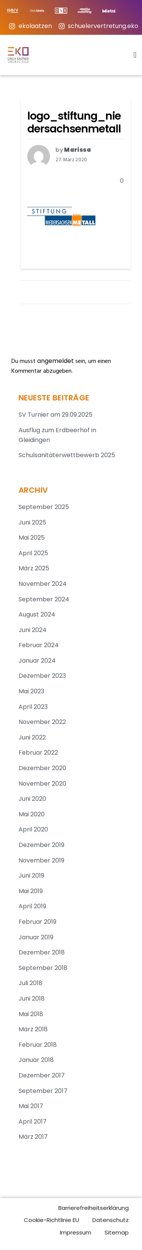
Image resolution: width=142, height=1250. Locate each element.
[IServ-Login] (16, 10)
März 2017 (33, 1136)
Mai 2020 (32, 814)
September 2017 (43, 1091)
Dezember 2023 (42, 675)
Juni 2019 (31, 875)
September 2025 (44, 507)
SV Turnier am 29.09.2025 (55, 414)
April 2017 (33, 1121)
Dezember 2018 (42, 952)
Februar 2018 (38, 1044)
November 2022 (42, 722)
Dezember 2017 (42, 1075)
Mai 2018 (31, 1014)
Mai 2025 (32, 537)
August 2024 (37, 614)
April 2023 (33, 706)
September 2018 (43, 968)
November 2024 (43, 583)
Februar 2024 (39, 645)
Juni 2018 (32, 998)
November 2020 (42, 783)
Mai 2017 (31, 1106)
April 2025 (33, 553)
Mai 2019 (31, 891)
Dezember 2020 (42, 768)
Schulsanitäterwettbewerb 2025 (67, 455)
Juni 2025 (32, 522)
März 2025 (34, 568)
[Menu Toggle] (135, 55)
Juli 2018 (30, 983)
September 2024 (44, 599)
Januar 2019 (36, 937)
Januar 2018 (36, 1059)
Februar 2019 (37, 921)
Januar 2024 (37, 660)
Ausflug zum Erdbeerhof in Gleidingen (57, 435)
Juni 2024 (33, 630)
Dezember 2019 (41, 845)
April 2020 (33, 829)
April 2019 (32, 906)
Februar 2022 (38, 752)
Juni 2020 (32, 798)
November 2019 (41, 860)
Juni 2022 (32, 737)
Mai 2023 (31, 691)
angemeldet (55, 360)
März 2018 (33, 1029)
